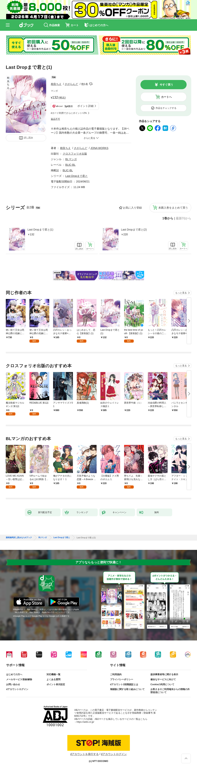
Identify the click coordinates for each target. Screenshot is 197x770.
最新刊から (183, 218)
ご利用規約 (116, 674)
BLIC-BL (70, 164)
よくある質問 (53, 679)
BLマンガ (71, 159)
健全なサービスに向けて (163, 679)
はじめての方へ (14, 674)
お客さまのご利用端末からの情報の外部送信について (170, 691)
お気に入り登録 (132, 207)
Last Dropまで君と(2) (134, 229)
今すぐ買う (166, 84)
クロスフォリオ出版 (75, 153)
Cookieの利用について (162, 684)
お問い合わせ (13, 684)
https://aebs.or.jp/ (85, 722)
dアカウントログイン (17, 689)
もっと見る (181, 292)
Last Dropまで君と (76, 175)
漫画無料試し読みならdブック (19, 538)
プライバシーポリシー (121, 679)
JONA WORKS (99, 148)
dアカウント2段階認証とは (124, 684)
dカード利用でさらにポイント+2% (69, 113)
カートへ (166, 96)
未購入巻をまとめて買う (173, 207)
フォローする (91, 84)
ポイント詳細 (85, 105)
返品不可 (55, 119)
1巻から (167, 218)
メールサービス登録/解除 (19, 679)
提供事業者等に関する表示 (164, 674)
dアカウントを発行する (84, 754)
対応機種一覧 (53, 674)
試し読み (28, 137)
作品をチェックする (166, 108)
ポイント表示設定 (56, 684)
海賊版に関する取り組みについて (127, 689)
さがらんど (71, 84)
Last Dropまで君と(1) (40, 229)
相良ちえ (56, 84)
